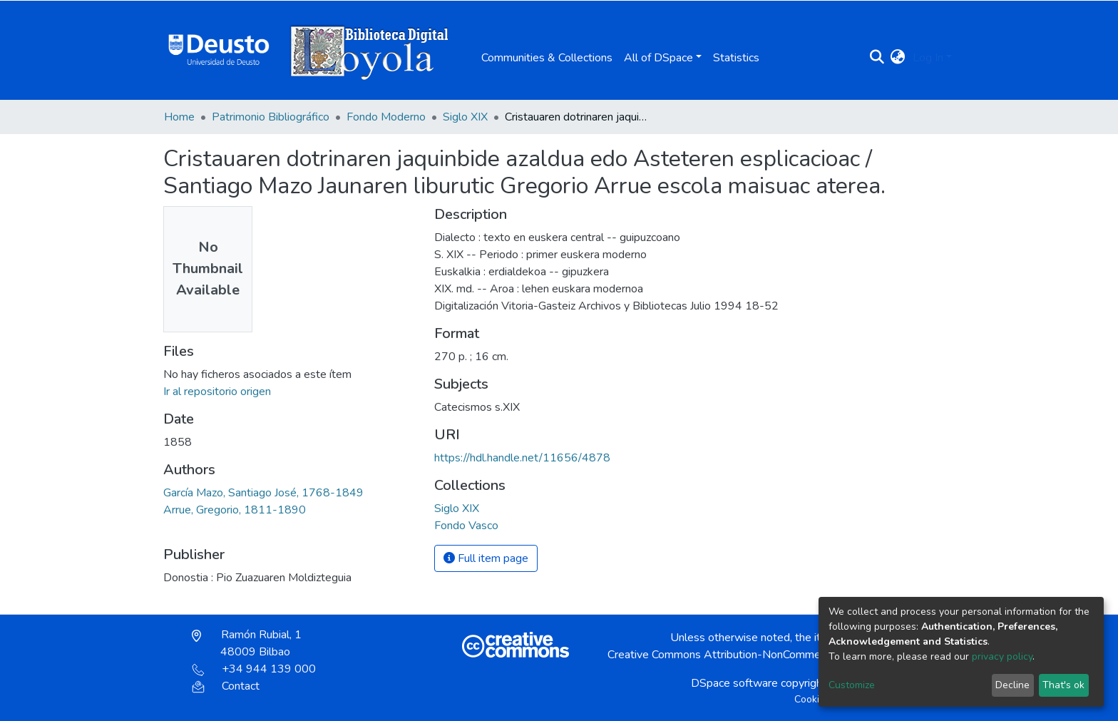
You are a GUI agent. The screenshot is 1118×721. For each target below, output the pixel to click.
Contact (226, 686)
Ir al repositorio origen (217, 391)
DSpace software (734, 683)
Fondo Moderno (386, 117)
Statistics (736, 58)
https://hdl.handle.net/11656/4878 (522, 458)
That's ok (1063, 685)
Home (179, 117)
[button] (898, 57)
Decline (1012, 685)
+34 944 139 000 (254, 669)
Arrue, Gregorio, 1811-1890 (234, 510)
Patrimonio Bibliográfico (270, 117)
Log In (928, 58)
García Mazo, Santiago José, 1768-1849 (263, 493)
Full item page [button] (485, 558)
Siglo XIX (465, 117)
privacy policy (1002, 656)
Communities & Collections (546, 58)
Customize (852, 685)
